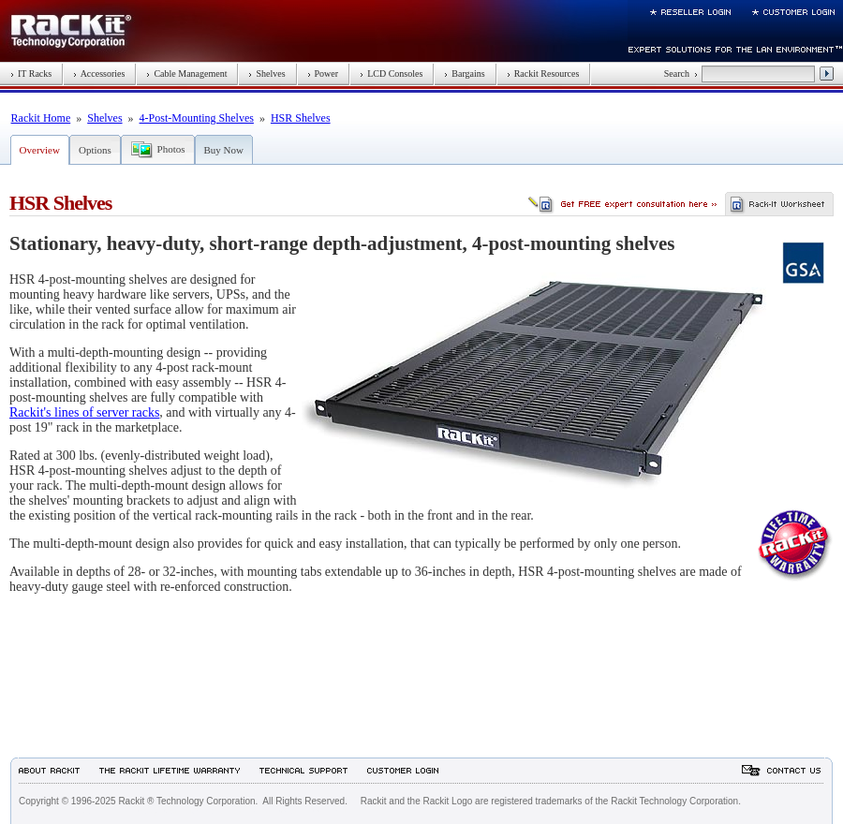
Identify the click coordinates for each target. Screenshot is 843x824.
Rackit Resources (543, 73)
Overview (40, 149)
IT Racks (31, 73)
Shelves (266, 73)
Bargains (464, 73)
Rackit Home (41, 118)
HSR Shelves (301, 118)
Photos (171, 148)
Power (323, 73)
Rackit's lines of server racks (84, 412)
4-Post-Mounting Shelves (197, 118)
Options (95, 149)
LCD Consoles (391, 73)
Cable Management (186, 73)
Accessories (99, 73)
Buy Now (224, 149)
